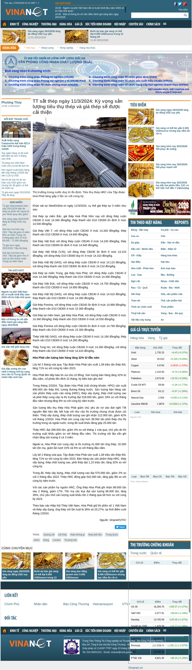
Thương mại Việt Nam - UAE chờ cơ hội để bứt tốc (15, 164)
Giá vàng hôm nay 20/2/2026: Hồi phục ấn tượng (172, 147)
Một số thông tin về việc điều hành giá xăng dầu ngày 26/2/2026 (87, 15)
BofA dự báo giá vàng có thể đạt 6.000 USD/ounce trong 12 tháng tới (106, 34)
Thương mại (49, 24)
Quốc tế (156, 553)
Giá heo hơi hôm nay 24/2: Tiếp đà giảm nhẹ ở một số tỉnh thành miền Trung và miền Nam (15, 257)
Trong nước (138, 553)
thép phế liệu (95, 534)
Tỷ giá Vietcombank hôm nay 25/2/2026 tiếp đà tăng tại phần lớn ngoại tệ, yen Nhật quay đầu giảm (16, 210)
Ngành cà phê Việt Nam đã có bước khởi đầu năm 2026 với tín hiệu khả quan (90, 9)
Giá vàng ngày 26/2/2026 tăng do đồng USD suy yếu (44, 32)
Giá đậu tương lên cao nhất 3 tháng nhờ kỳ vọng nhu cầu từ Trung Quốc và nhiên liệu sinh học (16, 373)
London (56, 540)
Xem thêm (164, 24)
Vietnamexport (103, 604)
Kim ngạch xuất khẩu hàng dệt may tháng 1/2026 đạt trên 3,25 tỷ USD (15, 173)
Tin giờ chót (63, 3)
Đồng (46, 540)
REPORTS (181, 223)
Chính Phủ (11, 604)
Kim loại (31, 47)
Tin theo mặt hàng (146, 223)
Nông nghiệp (66, 47)
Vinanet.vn (135, 667)
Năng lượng (47, 47)
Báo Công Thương (76, 604)
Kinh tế (14, 24)
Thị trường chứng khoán (152, 545)
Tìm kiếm (183, 10)
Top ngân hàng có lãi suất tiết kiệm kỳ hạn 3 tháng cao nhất (15, 156)
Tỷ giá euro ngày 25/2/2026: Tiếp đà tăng (15, 246)
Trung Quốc (112, 534)
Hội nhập (120, 24)
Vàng (151, 338)
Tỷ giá (163, 338)
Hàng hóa (65, 24)
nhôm (37, 540)
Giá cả (78, 24)
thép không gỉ (77, 534)
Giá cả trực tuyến (145, 330)
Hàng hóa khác (87, 47)
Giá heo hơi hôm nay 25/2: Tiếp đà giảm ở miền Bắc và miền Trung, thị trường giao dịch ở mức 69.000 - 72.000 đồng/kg (16, 235)
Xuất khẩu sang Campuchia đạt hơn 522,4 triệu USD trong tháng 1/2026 (16, 144)
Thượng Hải (70, 540)
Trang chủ (4, 24)
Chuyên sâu (136, 24)
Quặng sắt (48, 534)
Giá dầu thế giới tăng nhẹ (16, 347)
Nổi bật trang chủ (16, 119)
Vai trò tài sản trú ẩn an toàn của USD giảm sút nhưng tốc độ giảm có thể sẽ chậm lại (15, 183)
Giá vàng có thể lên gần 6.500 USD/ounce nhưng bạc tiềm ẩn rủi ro (111, 574)
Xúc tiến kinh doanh (98, 24)
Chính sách (153, 24)
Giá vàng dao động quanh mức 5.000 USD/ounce (76, 574)
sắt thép (62, 534)
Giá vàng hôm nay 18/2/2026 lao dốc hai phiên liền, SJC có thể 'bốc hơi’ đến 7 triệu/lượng (172, 185)
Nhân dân (40, 604)
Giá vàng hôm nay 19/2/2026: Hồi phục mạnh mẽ (172, 166)
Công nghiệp (30, 24)
